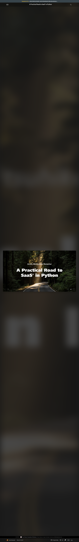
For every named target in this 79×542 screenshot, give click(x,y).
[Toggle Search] (70, 4)
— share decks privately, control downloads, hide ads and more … (39, 1)
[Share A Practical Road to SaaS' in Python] (65, 540)
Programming (54, 540)
